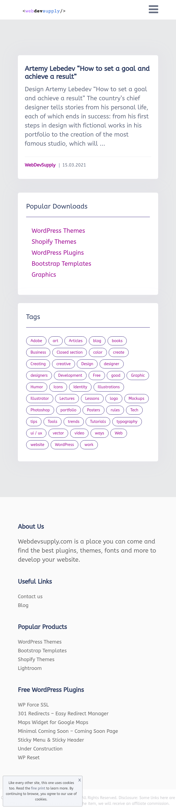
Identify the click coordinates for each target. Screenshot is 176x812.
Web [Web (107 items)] (119, 433)
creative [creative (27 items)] (63, 364)
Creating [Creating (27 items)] (38, 364)
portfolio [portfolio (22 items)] (68, 410)
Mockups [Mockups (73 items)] (136, 398)
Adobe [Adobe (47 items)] (36, 341)
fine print (38, 788)
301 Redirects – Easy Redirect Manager (63, 714)
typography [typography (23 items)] (127, 421)
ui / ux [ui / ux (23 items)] (36, 433)
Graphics (44, 274)
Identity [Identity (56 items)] (80, 387)
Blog (23, 605)
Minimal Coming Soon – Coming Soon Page (68, 731)
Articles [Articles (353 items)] (75, 341)
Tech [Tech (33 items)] (134, 410)
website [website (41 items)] (37, 444)
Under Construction (40, 749)
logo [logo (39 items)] (114, 398)
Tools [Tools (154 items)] (52, 421)
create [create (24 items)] (118, 352)
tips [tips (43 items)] (34, 421)
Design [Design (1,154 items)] (87, 364)
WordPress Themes (58, 230)
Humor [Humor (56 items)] (37, 387)
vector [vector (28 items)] (58, 433)
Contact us (30, 597)
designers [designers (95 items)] (39, 375)
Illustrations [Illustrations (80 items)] (109, 387)
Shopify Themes (54, 241)
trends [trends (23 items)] (73, 421)
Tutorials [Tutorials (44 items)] (98, 421)
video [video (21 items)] (79, 433)
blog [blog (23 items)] (97, 341)
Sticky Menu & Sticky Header (51, 740)
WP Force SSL (33, 705)
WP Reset (29, 758)
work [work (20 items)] (88, 444)
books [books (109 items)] (117, 341)
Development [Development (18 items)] (70, 375)
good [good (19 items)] (115, 375)
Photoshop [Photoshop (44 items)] (40, 410)
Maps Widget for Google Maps (53, 722)
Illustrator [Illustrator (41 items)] (40, 398)
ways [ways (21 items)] (99, 433)
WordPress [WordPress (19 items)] (64, 444)
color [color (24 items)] (97, 352)
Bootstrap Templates (61, 263)
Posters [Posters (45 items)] (93, 410)
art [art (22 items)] (55, 341)
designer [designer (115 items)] (111, 364)
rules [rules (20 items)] (115, 410)
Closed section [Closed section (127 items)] (70, 352)
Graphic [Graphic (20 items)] (138, 375)
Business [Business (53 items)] (38, 352)
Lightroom (30, 668)
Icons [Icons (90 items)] (58, 387)
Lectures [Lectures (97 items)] (67, 398)
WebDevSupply (40, 165)
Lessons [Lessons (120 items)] (92, 398)
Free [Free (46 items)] (97, 375)
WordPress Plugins (58, 252)
